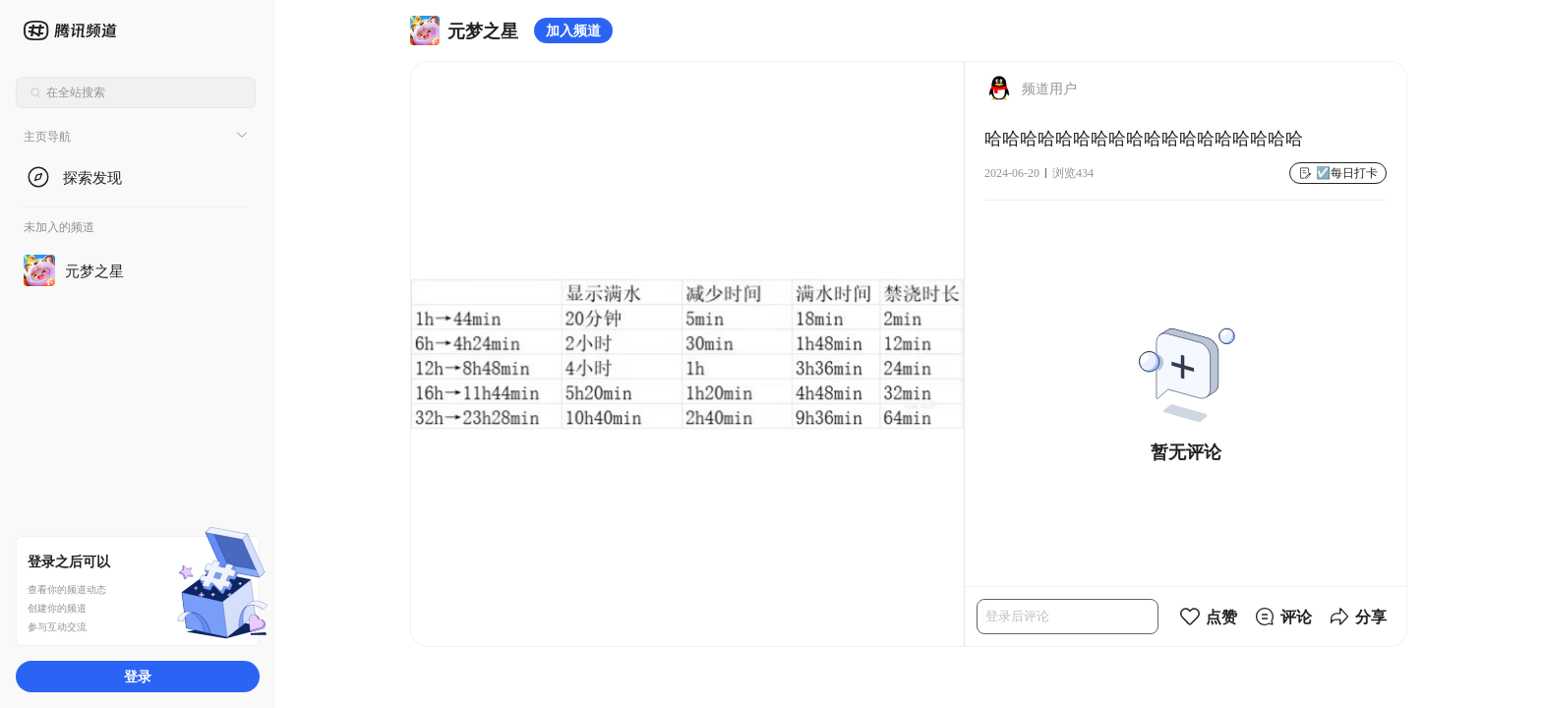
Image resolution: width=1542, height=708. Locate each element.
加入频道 (573, 30)
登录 (137, 676)
